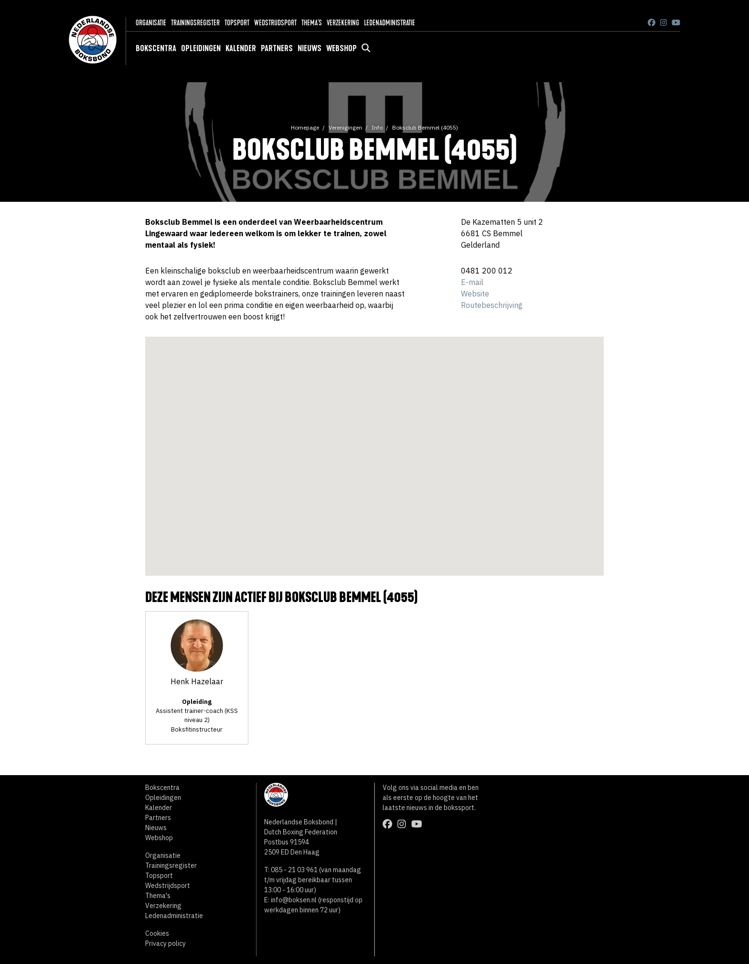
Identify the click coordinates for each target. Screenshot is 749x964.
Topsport (237, 22)
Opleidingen (201, 48)
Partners (277, 48)
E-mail (472, 282)
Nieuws (309, 48)
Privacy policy (165, 943)
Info (377, 127)
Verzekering (343, 22)
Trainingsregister (195, 22)
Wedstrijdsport (275, 22)
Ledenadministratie (389, 22)
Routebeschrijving (492, 305)
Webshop (341, 48)
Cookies (157, 933)
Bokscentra (156, 48)
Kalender (240, 48)
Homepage (305, 127)
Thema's (311, 22)
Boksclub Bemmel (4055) (425, 127)
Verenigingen (345, 127)
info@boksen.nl (294, 900)
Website (475, 293)
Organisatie (151, 22)
